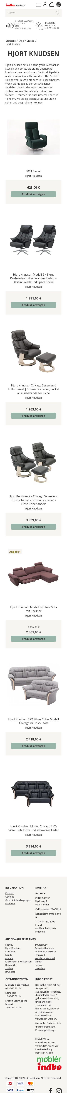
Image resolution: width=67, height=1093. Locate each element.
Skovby (9, 944)
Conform (10, 951)
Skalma (9, 968)
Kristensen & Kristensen (18, 961)
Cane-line (40, 968)
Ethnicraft (40, 955)
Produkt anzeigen (33, 194)
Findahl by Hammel (45, 958)
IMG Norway (41, 944)
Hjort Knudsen (13, 948)
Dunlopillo (10, 965)
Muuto (9, 955)
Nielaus (9, 958)
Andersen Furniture (45, 951)
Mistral (38, 961)
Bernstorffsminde (44, 948)
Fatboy (38, 965)
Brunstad (10, 971)
